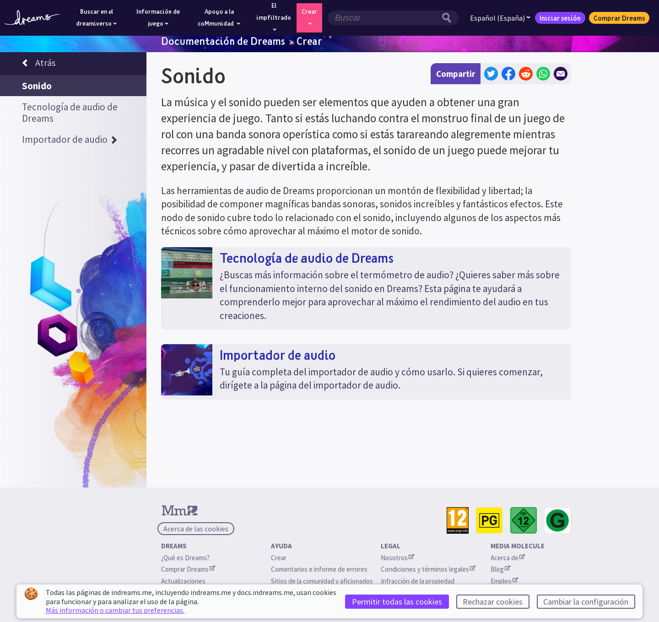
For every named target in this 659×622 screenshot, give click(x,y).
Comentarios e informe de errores (319, 569)
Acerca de (508, 557)
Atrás (38, 64)
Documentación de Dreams (223, 41)
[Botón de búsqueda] (449, 18)
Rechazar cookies (493, 601)
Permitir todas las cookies (397, 601)
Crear (309, 41)
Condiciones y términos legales (428, 569)
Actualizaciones (184, 581)
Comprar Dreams (619, 17)
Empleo (504, 581)
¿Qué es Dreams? (185, 557)
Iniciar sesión (560, 17)
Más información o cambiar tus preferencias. (115, 610)
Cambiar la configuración (585, 601)
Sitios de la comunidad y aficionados (322, 581)
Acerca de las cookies (195, 528)
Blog (500, 569)
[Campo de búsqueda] (383, 18)
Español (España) (500, 17)
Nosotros (397, 557)
